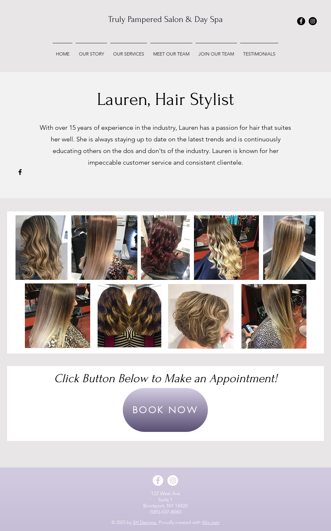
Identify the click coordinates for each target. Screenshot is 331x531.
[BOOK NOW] (165, 410)
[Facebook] (20, 172)
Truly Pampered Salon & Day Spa (165, 19)
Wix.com (210, 522)
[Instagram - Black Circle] (313, 21)
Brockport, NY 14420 (165, 506)
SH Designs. (145, 522)
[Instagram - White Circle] (172, 480)
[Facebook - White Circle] (158, 480)
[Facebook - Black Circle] (301, 21)
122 (155, 493)
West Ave (170, 493)
